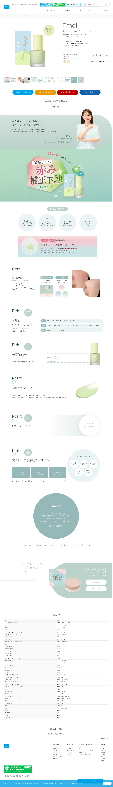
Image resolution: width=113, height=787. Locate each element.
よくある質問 (70, 748)
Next (54, 49)
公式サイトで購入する (23, 92)
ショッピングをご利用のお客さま (87, 750)
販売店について (57, 758)
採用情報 (103, 760)
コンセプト (103, 748)
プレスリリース (104, 758)
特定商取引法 (82, 752)
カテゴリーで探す (86, 10)
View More (96, 582)
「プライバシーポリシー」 (64, 783)
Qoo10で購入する (90, 92)
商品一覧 (68, 10)
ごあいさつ (103, 750)
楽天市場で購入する (67, 92)
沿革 (102, 756)
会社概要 (103, 754)
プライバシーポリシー (84, 754)
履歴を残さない (105, 738)
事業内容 (103, 752)
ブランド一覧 (51, 10)
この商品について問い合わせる (98, 61)
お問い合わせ (70, 754)
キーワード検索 (57, 756)
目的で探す (104, 10)
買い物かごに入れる (96, 589)
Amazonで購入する (45, 92)
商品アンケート (70, 750)
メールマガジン (70, 752)
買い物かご (82, 748)
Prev (6, 49)
